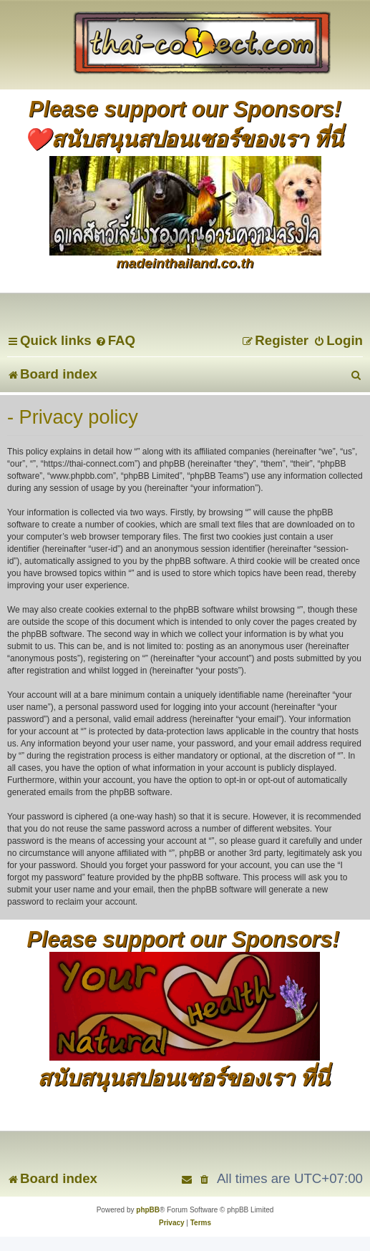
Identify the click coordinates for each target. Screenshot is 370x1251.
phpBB (148, 1210)
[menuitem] (115, 340)
